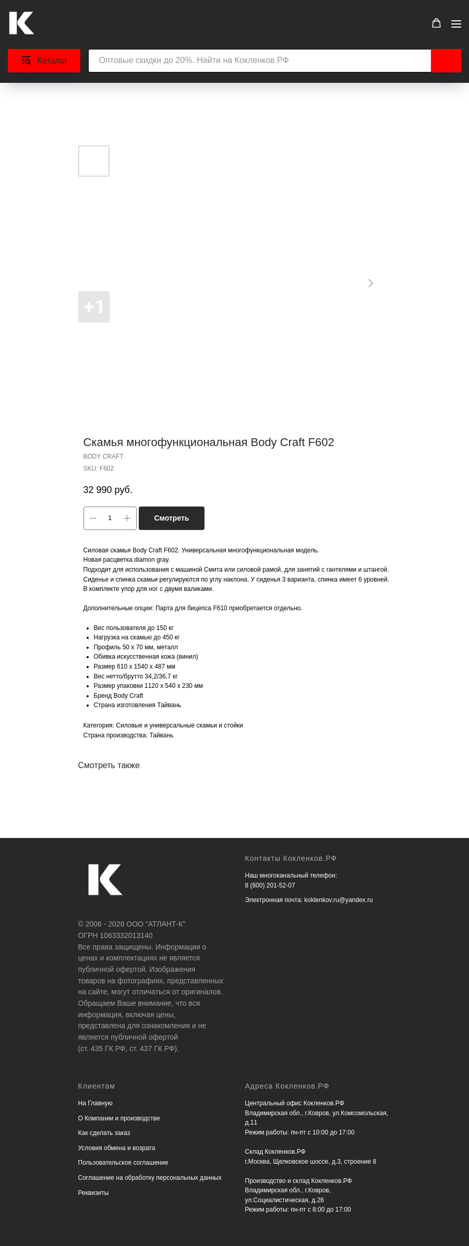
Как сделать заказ (104, 1133)
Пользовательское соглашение (123, 1162)
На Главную (95, 1103)
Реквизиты (93, 1192)
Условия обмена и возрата (116, 1148)
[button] (436, 23)
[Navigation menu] (456, 24)
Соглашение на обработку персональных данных (150, 1177)
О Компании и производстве (119, 1118)
